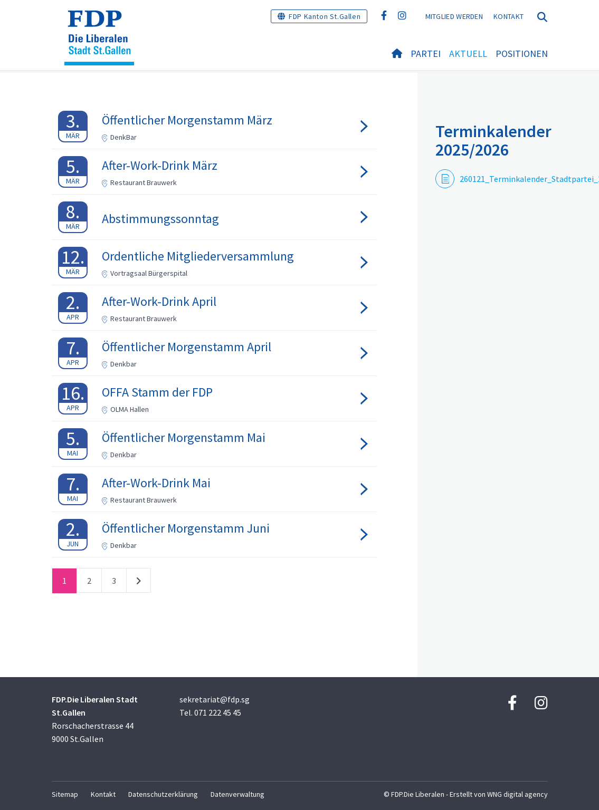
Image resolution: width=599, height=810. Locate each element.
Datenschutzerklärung (163, 794)
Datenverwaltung (237, 794)
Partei (426, 53)
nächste (138, 582)
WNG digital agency (517, 794)
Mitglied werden (454, 16)
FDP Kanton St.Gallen (324, 16)
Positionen (522, 53)
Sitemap (65, 794)
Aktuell (468, 53)
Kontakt (508, 16)
